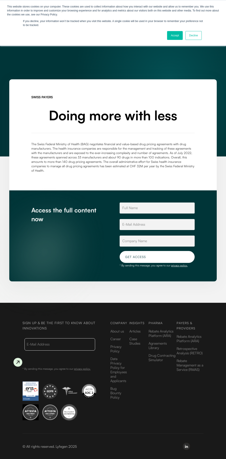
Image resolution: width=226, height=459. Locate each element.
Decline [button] (193, 35)
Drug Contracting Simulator (162, 357)
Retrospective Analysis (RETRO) (190, 350)
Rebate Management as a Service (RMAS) (190, 365)
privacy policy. (179, 265)
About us (117, 331)
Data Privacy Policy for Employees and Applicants (118, 370)
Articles (135, 331)
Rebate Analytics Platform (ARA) (161, 333)
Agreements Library (158, 345)
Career (115, 339)
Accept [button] (175, 35)
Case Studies (134, 341)
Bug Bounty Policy (115, 393)
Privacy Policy (116, 348)
